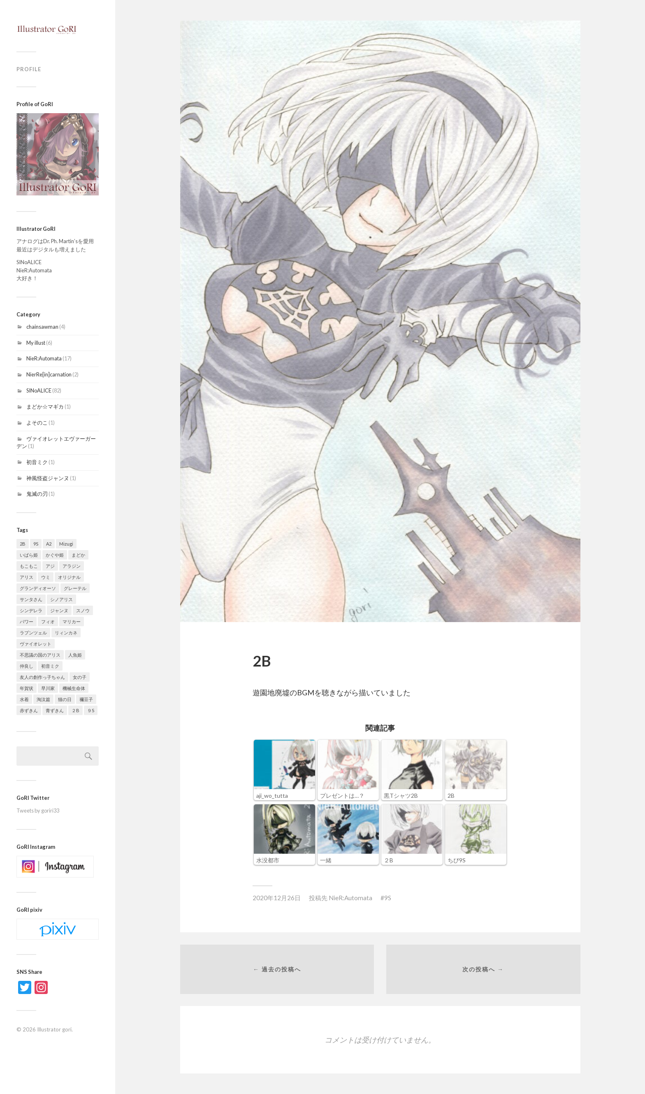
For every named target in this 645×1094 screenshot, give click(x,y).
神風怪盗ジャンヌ (47, 478)
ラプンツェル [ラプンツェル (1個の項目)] (33, 632)
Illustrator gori (54, 1029)
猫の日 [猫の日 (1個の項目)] (65, 699)
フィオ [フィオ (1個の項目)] (48, 621)
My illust (35, 342)
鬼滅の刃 (37, 493)
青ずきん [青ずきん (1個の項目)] (55, 710)
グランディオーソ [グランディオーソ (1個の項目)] (38, 588)
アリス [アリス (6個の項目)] (26, 577)
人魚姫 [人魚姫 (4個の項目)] (75, 654)
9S (387, 897)
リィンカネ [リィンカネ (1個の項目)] (66, 632)
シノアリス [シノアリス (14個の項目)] (61, 599)
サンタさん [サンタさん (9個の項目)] (31, 599)
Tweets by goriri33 (37, 810)
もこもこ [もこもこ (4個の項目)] (29, 566)
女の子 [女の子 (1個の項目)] (79, 677)
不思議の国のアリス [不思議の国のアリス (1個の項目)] (40, 654)
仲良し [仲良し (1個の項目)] (26, 666)
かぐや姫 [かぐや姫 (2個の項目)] (55, 554)
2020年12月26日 (277, 897)
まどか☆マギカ (45, 406)
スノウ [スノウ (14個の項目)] (83, 610)
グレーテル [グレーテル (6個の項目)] (75, 588)
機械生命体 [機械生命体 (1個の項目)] (74, 688)
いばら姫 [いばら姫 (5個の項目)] (29, 554)
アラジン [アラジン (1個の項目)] (72, 566)
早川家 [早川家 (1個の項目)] (48, 688)
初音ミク (37, 462)
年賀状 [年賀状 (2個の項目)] (26, 688)
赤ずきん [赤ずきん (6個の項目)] (29, 710)
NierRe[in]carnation (49, 374)
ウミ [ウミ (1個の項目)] (45, 577)
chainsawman (42, 326)
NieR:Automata (44, 358)
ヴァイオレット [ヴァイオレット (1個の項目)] (35, 643)
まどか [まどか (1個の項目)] (78, 554)
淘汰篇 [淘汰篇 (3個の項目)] (43, 699)
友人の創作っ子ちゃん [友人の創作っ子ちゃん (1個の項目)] (42, 677)
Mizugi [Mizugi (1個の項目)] (66, 543)
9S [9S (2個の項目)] (35, 543)
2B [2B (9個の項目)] (23, 543)
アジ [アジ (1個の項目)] (50, 566)
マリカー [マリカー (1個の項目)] (72, 621)
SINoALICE (38, 390)
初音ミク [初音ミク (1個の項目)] (50, 666)
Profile (28, 69)
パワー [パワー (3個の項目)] (26, 621)
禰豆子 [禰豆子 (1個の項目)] (86, 699)
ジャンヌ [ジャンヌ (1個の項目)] (59, 610)
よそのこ (37, 422)
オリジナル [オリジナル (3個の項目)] (69, 577)
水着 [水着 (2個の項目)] (24, 699)
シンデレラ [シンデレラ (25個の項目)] (31, 610)
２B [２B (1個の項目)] (75, 710)
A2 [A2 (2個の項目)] (48, 543)
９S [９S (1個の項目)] (90, 710)
